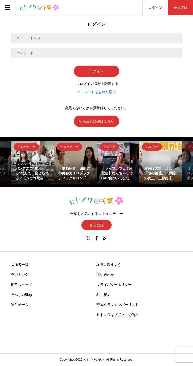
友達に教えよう (108, 265)
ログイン (155, 8)
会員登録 (180, 8)
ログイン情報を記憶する (97, 84)
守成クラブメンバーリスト (117, 305)
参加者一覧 (19, 265)
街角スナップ (21, 285)
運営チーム (19, 305)
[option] (32, 162)
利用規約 (103, 295)
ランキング (19, 275)
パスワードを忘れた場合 (96, 92)
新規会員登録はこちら (96, 121)
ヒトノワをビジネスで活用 (117, 315)
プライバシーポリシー (114, 285)
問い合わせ (105, 275)
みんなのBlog (21, 295)
